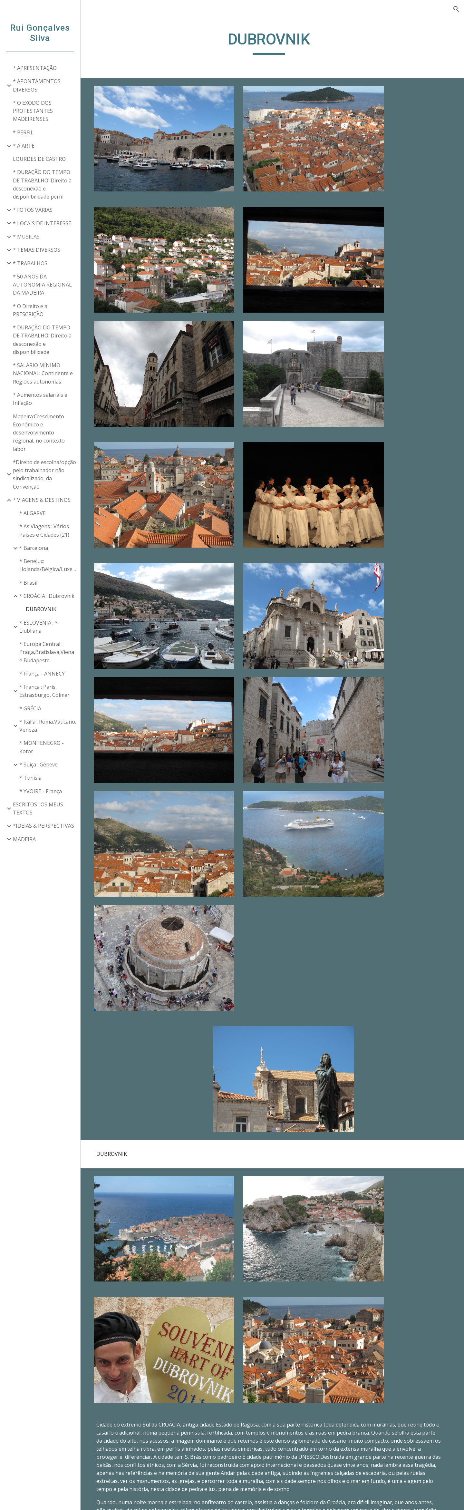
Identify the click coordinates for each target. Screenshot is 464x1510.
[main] (272, 42)
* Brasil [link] (28, 582)
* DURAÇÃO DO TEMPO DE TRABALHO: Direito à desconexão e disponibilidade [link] (42, 340)
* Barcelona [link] (33, 547)
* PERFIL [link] (23, 132)
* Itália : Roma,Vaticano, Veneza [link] (47, 725)
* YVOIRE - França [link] (40, 791)
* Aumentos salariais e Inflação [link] (40, 398)
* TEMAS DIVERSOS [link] (36, 249)
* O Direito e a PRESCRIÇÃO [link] (30, 310)
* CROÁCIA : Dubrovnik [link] (46, 595)
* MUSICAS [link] (26, 236)
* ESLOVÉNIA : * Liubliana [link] (38, 626)
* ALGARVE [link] (32, 513)
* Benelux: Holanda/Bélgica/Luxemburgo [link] (47, 565)
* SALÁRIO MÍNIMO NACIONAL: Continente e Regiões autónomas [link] (43, 373)
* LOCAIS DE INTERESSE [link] (42, 223)
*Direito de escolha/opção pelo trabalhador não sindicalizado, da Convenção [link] (44, 474)
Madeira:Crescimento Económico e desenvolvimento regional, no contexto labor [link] (39, 433)
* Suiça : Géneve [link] (38, 764)
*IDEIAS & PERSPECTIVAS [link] (43, 825)
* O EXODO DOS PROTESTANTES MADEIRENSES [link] (33, 111)
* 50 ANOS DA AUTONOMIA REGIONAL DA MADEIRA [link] (42, 285)
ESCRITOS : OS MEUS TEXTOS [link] (38, 808)
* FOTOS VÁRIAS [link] (33, 209)
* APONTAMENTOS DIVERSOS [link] (37, 85)
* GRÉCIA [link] (30, 708)
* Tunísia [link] (30, 777)
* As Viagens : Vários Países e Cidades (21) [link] (44, 530)
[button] (456, 9)
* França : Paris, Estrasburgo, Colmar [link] (44, 690)
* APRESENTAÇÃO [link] (35, 68)
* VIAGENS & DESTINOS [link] (42, 499)
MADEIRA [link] (24, 839)
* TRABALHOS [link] (30, 263)
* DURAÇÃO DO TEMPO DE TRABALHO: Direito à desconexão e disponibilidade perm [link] (42, 184)
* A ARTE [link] (23, 145)
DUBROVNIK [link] (41, 609)
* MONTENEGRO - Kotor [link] (41, 747)
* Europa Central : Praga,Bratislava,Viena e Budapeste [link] (46, 652)
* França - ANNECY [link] (42, 673)
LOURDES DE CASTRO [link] (39, 158)
